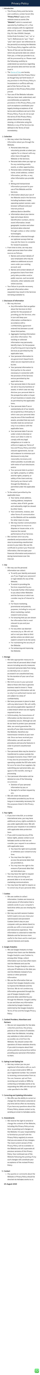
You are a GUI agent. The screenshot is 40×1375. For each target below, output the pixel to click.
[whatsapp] (37, 1371)
